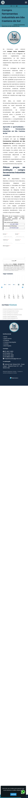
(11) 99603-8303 (9, 357)
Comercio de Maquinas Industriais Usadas (13, 309)
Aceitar (13, 794)
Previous (2, 287)
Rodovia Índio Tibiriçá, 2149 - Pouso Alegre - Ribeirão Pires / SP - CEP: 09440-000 (14, 366)
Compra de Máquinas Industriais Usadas (12, 314)
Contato (6, 344)
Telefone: (6, 240)
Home (5, 337)
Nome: (5, 234)
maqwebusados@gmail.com (12, 358)
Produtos (6, 340)
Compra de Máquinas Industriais (10, 312)
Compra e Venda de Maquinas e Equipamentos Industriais (10, 318)
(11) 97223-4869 (9, 355)
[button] (26, 2)
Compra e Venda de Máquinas (10, 316)
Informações (7, 346)
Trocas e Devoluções (10, 342)
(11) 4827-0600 (14, 224)
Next (22, 287)
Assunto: (18, 240)
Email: (17, 234)
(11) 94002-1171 (8, 353)
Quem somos (7, 338)
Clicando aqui (14, 227)
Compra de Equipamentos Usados (11, 311)
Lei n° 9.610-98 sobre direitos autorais (14, 270)
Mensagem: (6, 245)
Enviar (14, 260)
